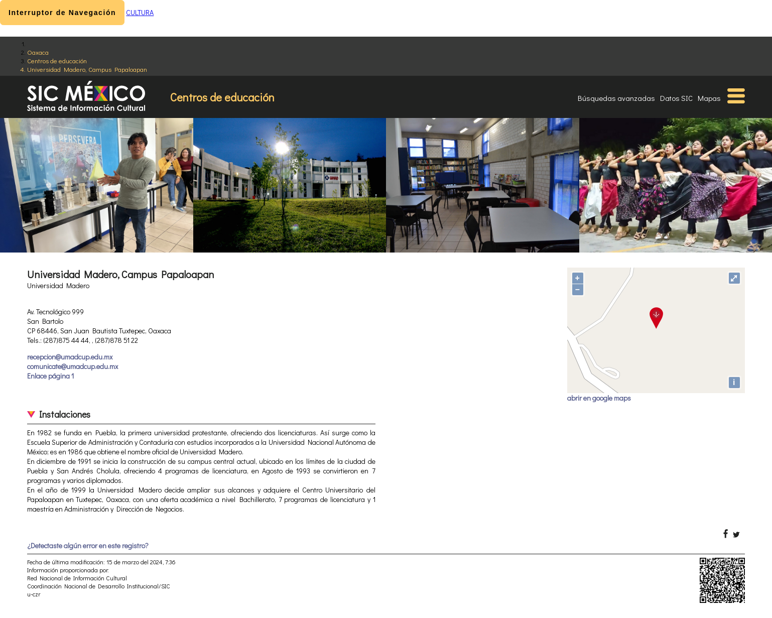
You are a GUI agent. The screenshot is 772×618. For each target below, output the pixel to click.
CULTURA (140, 12)
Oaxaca (38, 52)
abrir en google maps (599, 398)
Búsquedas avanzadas (616, 98)
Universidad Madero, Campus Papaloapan (87, 69)
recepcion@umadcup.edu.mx (69, 356)
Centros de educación (57, 60)
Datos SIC (676, 98)
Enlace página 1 (50, 376)
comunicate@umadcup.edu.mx (72, 366)
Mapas (709, 98)
